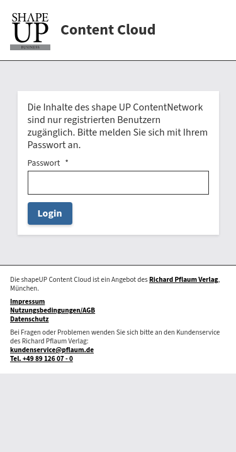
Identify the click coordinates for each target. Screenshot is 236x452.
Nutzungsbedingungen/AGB (52, 310)
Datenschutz (29, 319)
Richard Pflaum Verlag (183, 279)
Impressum (27, 301)
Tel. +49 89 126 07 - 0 (41, 358)
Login (50, 213)
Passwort (44, 163)
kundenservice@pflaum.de (52, 350)
